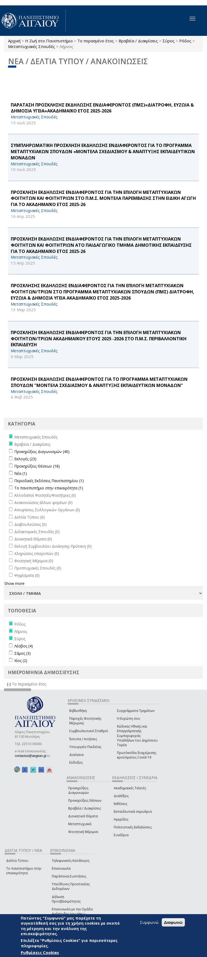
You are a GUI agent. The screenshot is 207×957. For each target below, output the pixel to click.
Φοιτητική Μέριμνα (83, 831)
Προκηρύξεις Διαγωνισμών (78, 790)
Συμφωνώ (149, 922)
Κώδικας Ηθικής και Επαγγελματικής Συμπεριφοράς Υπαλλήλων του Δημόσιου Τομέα (137, 735)
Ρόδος (185, 40)
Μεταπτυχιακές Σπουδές (31, 46)
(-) (9, 684)
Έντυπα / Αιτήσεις (83, 739)
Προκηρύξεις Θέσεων (84, 800)
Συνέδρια (121, 835)
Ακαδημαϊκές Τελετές (130, 788)
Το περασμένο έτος (95, 40)
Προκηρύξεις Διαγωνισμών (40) (42, 451)
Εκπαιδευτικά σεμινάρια (133, 811)
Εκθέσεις (120, 803)
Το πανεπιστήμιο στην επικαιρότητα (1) (48, 487)
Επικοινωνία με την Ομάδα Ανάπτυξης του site (72, 911)
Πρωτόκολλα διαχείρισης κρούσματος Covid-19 (136, 755)
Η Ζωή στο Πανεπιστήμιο (49, 40)
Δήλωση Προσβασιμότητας (66, 899)
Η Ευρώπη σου (128, 718)
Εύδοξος (76, 762)
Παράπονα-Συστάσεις (69, 876)
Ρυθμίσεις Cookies (40, 952)
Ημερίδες (121, 819)
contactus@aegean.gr (32, 756)
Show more (14, 583)
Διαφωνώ (173, 922)
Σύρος (169, 40)
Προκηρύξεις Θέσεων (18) (37, 466)
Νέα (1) (20, 473)
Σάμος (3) (22, 653)
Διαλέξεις (121, 796)
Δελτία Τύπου (17, 860)
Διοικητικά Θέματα (83, 816)
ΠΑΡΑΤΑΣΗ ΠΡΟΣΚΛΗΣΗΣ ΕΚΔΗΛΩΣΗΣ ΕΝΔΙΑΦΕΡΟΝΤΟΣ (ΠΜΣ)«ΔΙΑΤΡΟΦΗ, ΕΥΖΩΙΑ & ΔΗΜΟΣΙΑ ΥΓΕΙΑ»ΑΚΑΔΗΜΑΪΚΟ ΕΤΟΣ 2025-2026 (102, 108)
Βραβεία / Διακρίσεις (138, 40)
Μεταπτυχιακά (79, 824)
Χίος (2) (20, 660)
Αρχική (14, 40)
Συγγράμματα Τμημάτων (135, 710)
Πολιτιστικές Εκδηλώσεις (133, 827)
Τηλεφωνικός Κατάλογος (70, 860)
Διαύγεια (76, 754)
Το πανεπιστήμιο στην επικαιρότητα (23, 870)
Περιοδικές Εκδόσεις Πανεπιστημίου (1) (49, 480)
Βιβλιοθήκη (78, 710)
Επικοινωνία (61, 868)
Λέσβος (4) (23, 646)
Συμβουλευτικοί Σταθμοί (88, 731)
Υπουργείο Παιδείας (85, 747)
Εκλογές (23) (25, 458)
